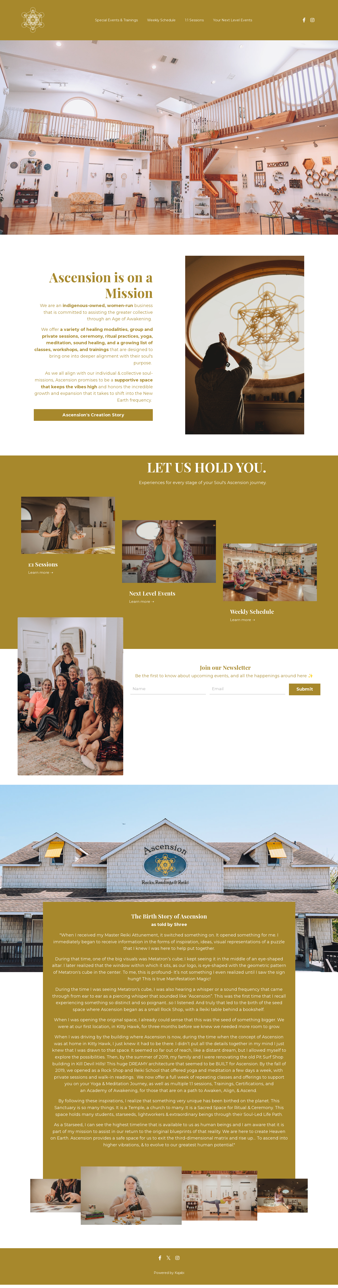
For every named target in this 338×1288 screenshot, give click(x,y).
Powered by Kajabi (169, 1276)
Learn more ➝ (41, 572)
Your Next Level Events (232, 20)
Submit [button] (304, 689)
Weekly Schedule (161, 20)
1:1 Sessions (194, 20)
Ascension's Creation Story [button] (93, 415)
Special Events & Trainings (117, 20)
